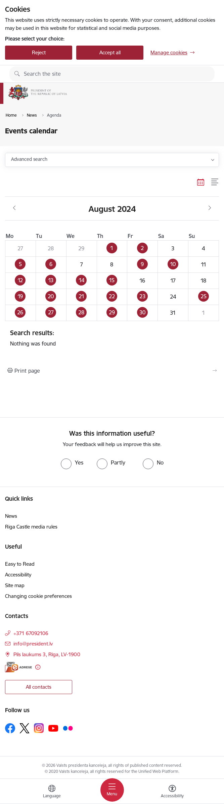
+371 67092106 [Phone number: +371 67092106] (30, 633)
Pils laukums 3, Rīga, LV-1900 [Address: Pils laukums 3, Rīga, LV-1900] (46, 654)
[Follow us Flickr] (68, 728)
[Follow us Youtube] (53, 728)
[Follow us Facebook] (10, 728)
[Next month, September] (210, 208)
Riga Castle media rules (31, 526)
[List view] (215, 182)
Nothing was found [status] (112, 338)
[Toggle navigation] (112, 790)
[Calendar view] (201, 182)
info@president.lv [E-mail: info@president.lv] (33, 643)
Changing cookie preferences (38, 596)
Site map (15, 585)
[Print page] (112, 370)
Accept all (110, 52)
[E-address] (18, 667)
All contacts (38, 687)
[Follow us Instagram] (39, 728)
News (11, 516)
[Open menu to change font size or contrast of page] (172, 792)
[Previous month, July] (14, 208)
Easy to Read (20, 564)
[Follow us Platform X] (24, 728)
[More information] (37, 667)
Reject (39, 52)
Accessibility (18, 574)
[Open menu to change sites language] (51, 792)
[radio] (72, 462)
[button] (112, 249)
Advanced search (29, 159)
